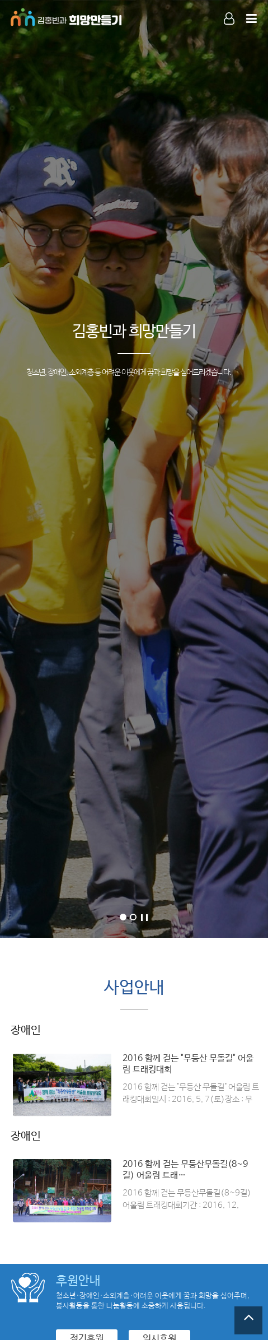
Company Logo (67, 17)
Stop (144, 917)
